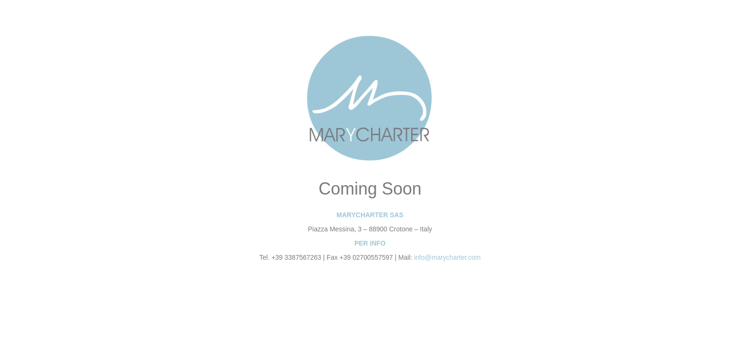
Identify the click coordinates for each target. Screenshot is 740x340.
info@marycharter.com (447, 257)
